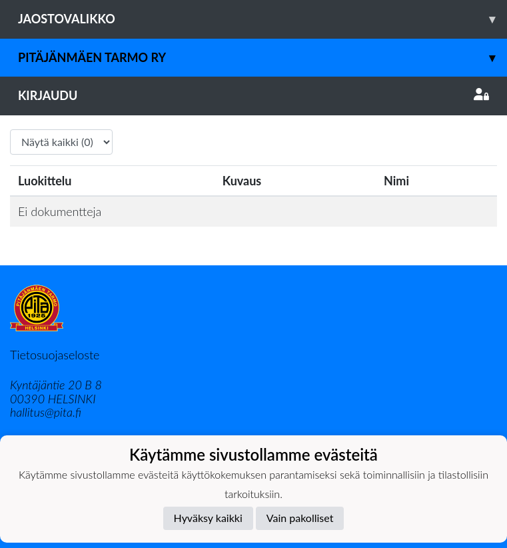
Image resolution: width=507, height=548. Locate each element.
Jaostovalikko (262, 19)
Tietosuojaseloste (54, 354)
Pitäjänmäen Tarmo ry (262, 58)
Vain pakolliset (300, 517)
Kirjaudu (253, 95)
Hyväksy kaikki (208, 517)
